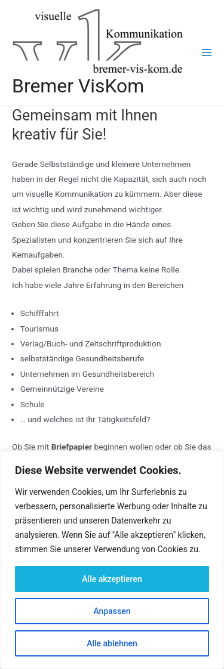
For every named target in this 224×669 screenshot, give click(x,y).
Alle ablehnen (112, 643)
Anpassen (111, 611)
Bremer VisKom (78, 86)
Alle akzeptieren (112, 579)
